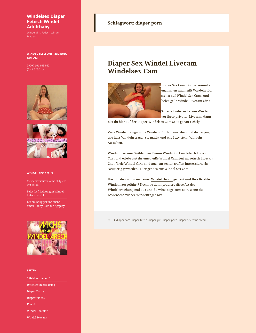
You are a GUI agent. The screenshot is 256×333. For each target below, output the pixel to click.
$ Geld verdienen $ (38, 278)
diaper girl (154, 220)
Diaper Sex (169, 85)
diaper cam (123, 220)
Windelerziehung (120, 190)
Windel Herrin (162, 179)
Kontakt (32, 304)
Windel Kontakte (37, 311)
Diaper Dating (36, 291)
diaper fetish (139, 220)
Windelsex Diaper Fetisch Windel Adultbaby (46, 21)
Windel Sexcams (37, 317)
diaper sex (184, 220)
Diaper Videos (36, 298)
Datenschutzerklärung (41, 285)
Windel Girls (133, 163)
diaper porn (169, 220)
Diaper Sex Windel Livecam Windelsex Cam (152, 67)
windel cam (199, 220)
